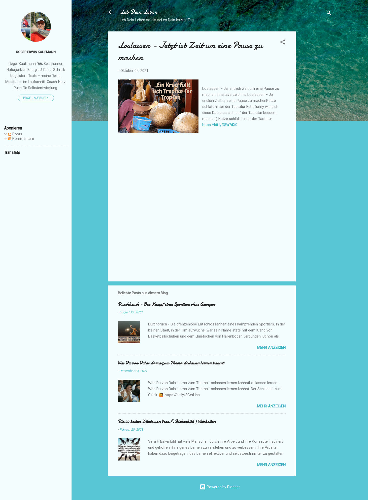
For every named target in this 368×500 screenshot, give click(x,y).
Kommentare (21, 138)
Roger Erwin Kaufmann (36, 52)
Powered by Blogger (220, 487)
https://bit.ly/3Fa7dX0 (219, 124)
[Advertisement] (316, 106)
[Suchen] (329, 13)
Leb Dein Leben (138, 12)
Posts (15, 134)
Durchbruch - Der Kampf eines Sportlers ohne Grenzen (166, 304)
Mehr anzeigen (271, 347)
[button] (283, 43)
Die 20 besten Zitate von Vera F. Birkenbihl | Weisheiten (167, 422)
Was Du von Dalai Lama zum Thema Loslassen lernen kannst (171, 363)
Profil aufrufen (36, 98)
